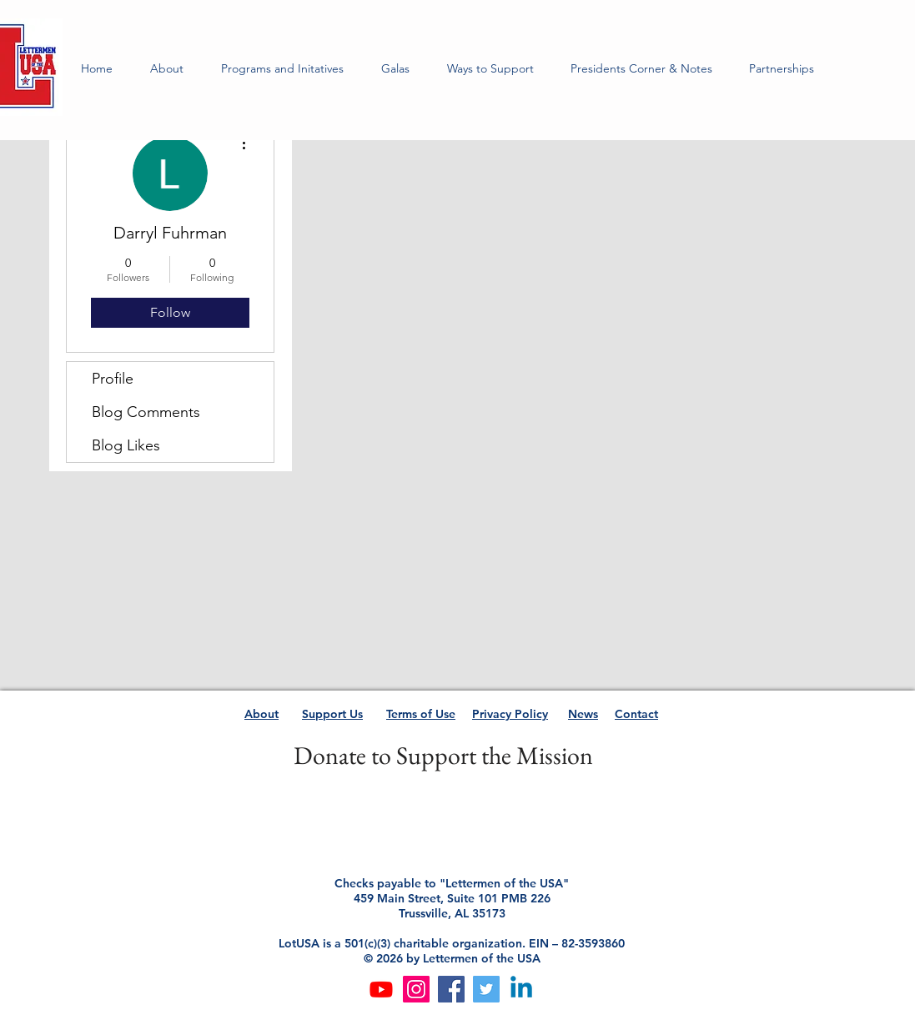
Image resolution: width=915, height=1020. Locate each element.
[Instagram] (416, 989)
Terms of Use (420, 713)
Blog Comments (146, 412)
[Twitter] (486, 989)
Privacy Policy (510, 713)
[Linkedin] (521, 989)
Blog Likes (126, 445)
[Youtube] (381, 989)
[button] (283, 68)
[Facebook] (451, 989)
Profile (112, 378)
